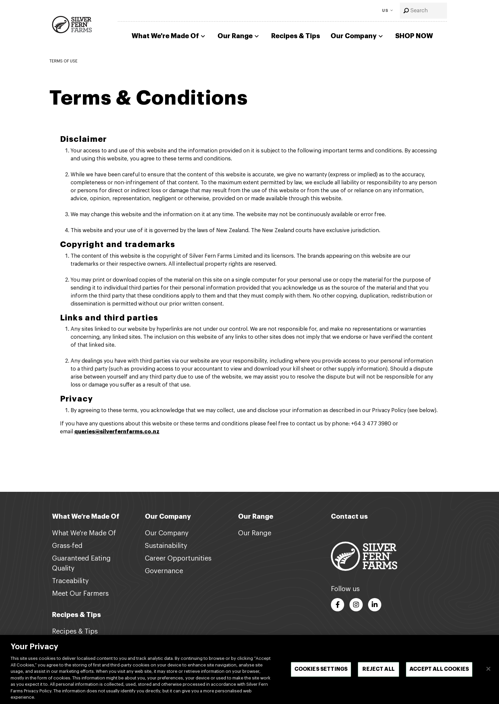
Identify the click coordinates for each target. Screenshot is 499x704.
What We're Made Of (169, 36)
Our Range (239, 36)
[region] (249, 669)
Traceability (70, 581)
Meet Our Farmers (80, 593)
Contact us (349, 516)
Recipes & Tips (295, 36)
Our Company (358, 36)
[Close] (488, 668)
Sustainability (166, 546)
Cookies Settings (321, 669)
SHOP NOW (414, 36)
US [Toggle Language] (385, 11)
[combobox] (423, 11)
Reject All (378, 669)
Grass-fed (67, 546)
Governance (164, 571)
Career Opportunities (178, 558)
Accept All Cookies (439, 669)
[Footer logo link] (364, 556)
